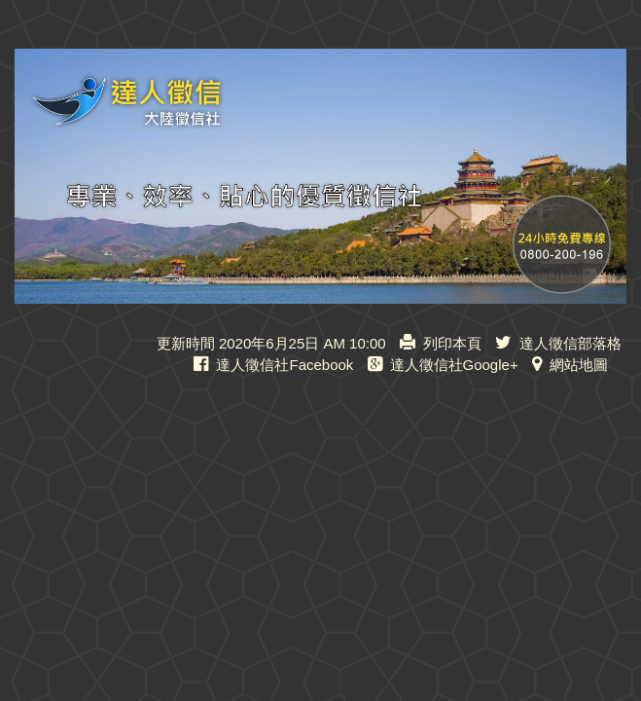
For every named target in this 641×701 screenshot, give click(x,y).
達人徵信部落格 (558, 343)
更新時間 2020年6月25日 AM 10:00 (271, 343)
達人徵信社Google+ (443, 364)
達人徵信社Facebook (273, 364)
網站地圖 (570, 364)
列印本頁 (440, 343)
